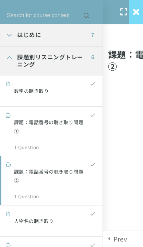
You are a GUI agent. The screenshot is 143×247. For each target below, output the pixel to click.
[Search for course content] (86, 15)
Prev (120, 238)
